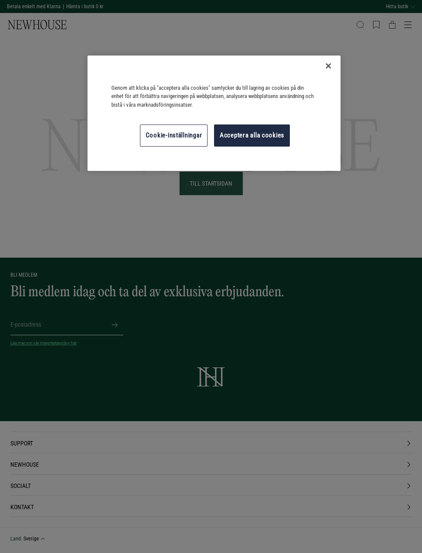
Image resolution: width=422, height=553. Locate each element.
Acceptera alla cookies (252, 135)
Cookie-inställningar (174, 135)
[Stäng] (328, 65)
